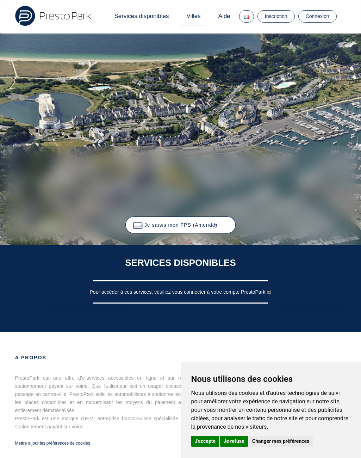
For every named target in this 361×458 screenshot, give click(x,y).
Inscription (276, 16)
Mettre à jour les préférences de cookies (52, 443)
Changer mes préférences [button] (280, 441)
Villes (193, 16)
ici (269, 292)
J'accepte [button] (205, 441)
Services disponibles (141, 16)
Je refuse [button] (234, 441)
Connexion (317, 16)
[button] (180, 224)
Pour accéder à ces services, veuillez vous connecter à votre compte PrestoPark (178, 292)
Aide (224, 16)
